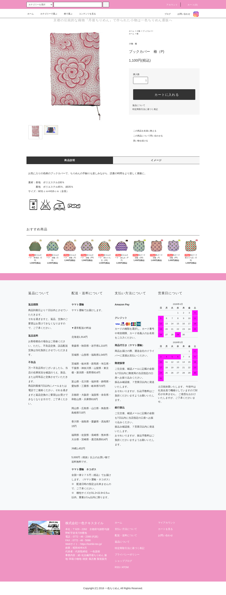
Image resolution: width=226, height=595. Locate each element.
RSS (117, 567)
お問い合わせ (181, 14)
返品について (138, 105)
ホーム (30, 14)
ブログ (165, 14)
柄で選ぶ (66, 14)
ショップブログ (123, 560)
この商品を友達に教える (142, 131)
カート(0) (190, 5)
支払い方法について (126, 529)
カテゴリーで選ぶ (46, 14)
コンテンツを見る (85, 14)
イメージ (156, 160)
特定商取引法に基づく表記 (145, 109)
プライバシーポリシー (127, 554)
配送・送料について (126, 535)
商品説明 (69, 160)
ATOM (125, 567)
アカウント (170, 5)
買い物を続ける (138, 141)
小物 (138, 31)
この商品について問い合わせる (146, 136)
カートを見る (165, 529)
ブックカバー (148, 31)
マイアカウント (166, 522)
